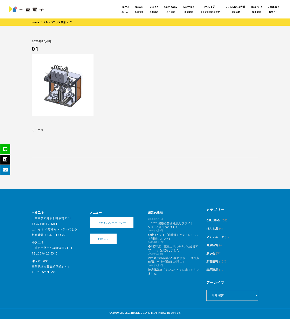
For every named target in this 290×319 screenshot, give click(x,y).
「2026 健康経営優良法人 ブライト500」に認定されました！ (170, 225)
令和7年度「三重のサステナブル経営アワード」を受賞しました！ (173, 248)
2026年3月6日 (155, 230)
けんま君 (212, 228)
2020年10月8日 (42, 41)
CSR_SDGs (213, 220)
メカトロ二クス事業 (54, 22)
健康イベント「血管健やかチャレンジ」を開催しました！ (173, 236)
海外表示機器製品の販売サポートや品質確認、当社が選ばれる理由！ (173, 260)
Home (35, 22)
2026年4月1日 (155, 218)
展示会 (210, 253)
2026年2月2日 (155, 253)
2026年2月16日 (156, 242)
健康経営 (212, 245)
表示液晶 (212, 270)
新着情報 (212, 261)
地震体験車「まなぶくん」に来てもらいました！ (173, 271)
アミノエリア (215, 237)
